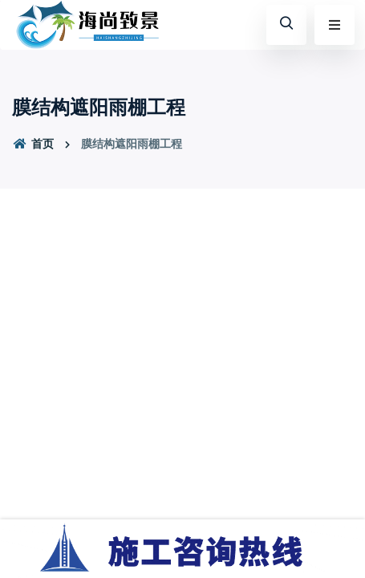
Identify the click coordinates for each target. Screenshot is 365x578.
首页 (33, 144)
